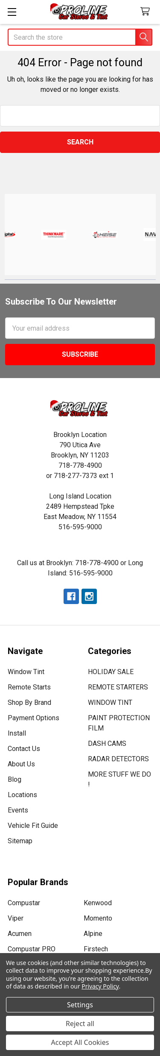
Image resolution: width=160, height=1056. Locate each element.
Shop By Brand (29, 702)
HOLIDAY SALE (111, 672)
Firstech (96, 949)
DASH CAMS (107, 743)
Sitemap (20, 841)
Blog (14, 779)
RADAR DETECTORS (118, 759)
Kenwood (98, 903)
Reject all (80, 1023)
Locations (22, 795)
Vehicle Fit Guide (33, 825)
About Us (21, 764)
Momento (98, 918)
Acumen (20, 934)
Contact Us (24, 749)
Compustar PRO (31, 949)
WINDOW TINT (110, 702)
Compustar (24, 903)
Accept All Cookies (80, 1042)
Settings (80, 1004)
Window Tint (26, 672)
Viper (15, 918)
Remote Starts (29, 687)
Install (17, 733)
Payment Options (33, 718)
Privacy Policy (100, 986)
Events (18, 810)
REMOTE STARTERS (118, 687)
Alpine (93, 934)
